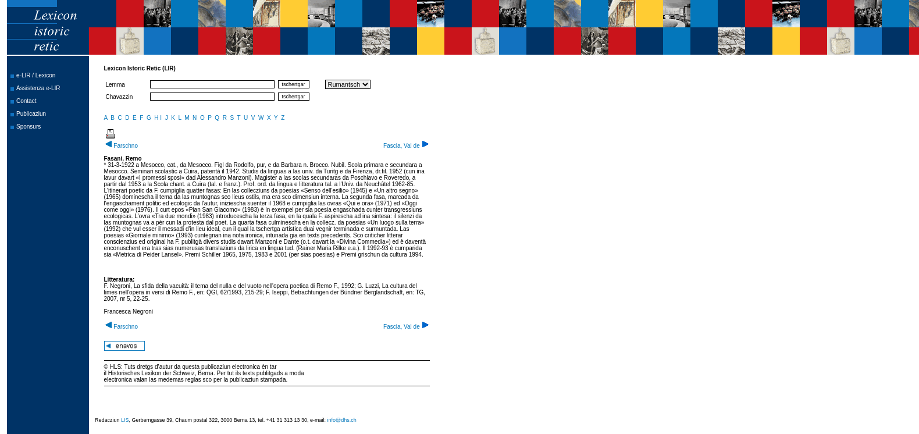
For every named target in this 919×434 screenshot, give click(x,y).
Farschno (121, 146)
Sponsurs (28, 126)
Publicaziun (31, 114)
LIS (125, 420)
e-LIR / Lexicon (35, 75)
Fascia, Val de (406, 146)
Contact (26, 101)
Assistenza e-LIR (38, 88)
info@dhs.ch (342, 420)
